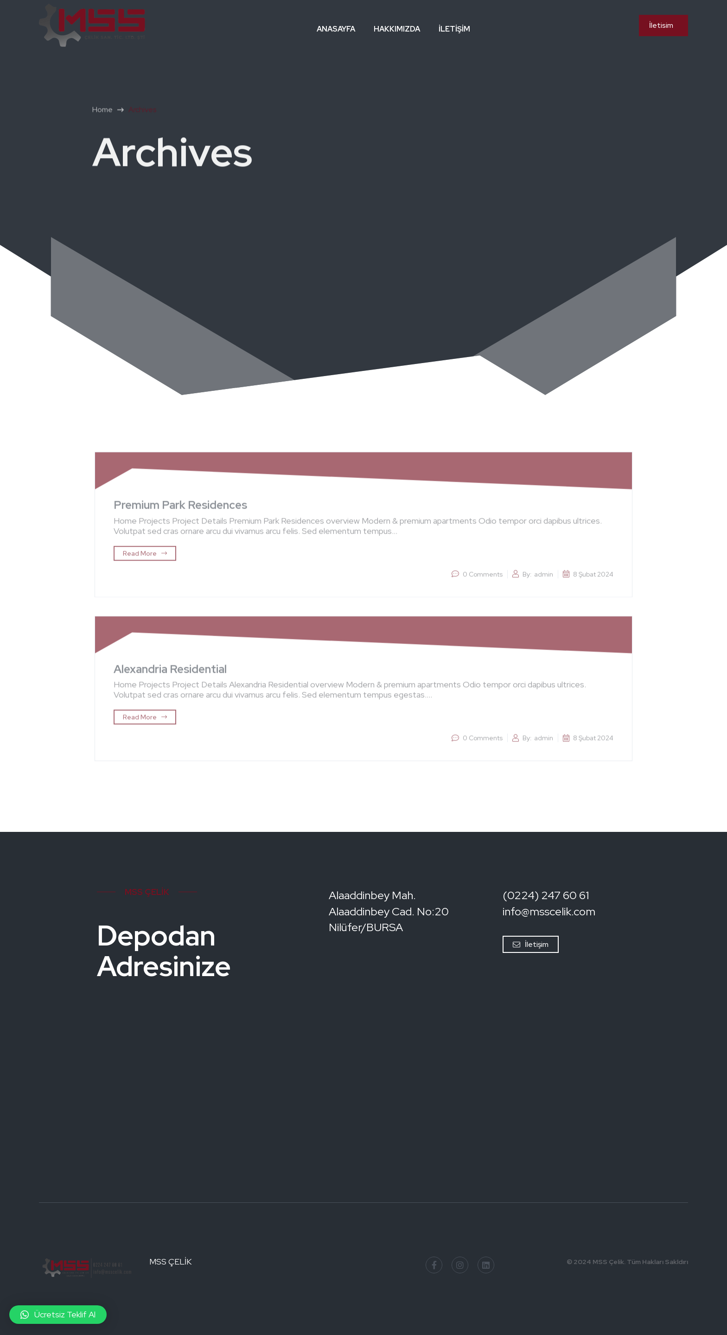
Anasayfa (336, 29)
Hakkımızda (397, 29)
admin (543, 577)
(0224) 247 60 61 (546, 895)
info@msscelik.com (549, 911)
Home (102, 113)
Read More (145, 556)
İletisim (661, 25)
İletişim (454, 29)
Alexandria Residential (170, 672)
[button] (58, 1314)
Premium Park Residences (180, 508)
